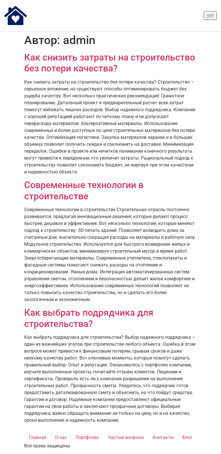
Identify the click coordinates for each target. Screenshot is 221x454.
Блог (187, 437)
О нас (61, 437)
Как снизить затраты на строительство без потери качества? (109, 63)
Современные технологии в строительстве (84, 190)
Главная (37, 437)
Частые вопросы (126, 437)
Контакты (163, 437)
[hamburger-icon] (210, 16)
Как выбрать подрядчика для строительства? (88, 318)
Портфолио (87, 437)
